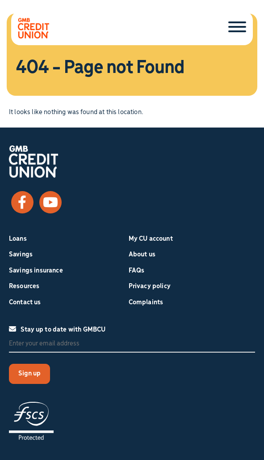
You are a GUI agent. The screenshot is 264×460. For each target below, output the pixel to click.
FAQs (137, 270)
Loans (18, 239)
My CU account (151, 239)
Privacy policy (150, 286)
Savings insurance (36, 270)
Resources (24, 286)
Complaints (146, 302)
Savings (21, 254)
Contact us (25, 302)
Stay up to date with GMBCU (57, 329)
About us (142, 254)
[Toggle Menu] (237, 27)
